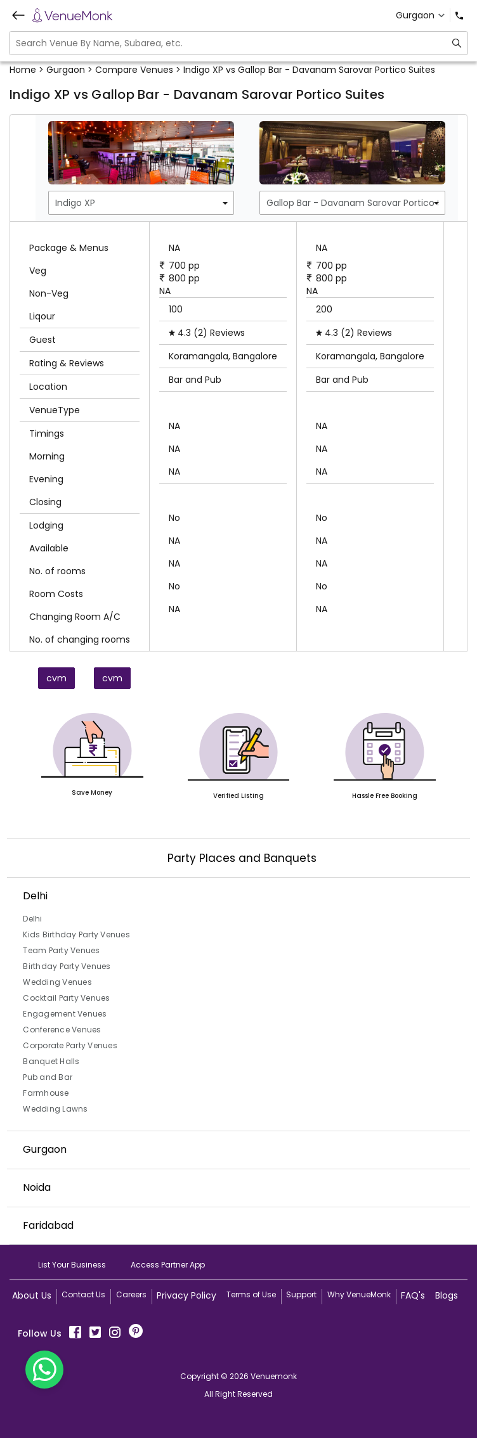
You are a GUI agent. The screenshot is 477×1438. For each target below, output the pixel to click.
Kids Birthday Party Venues (76, 934)
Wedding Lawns (55, 1108)
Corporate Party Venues (70, 1045)
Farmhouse (46, 1093)
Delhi (32, 918)
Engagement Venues (65, 1013)
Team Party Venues (61, 950)
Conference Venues (62, 1029)
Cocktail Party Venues (66, 997)
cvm (56, 678)
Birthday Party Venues (66, 966)
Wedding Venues (57, 982)
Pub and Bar (47, 1077)
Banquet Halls (51, 1061)
